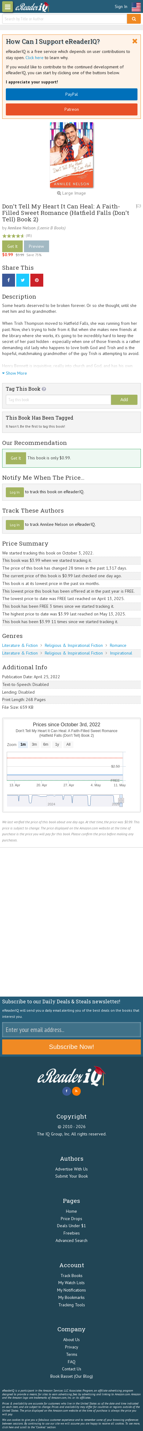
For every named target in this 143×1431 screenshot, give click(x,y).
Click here (34, 57)
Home (71, 1211)
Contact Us (71, 1369)
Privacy (71, 1347)
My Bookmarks (71, 1297)
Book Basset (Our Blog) (71, 1376)
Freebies (72, 1233)
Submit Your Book (71, 1176)
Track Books (71, 1275)
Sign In (121, 6)
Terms (71, 1354)
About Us (71, 1339)
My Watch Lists (71, 1282)
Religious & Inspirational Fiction (74, 645)
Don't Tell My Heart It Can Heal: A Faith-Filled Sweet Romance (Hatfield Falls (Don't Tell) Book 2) (65, 212)
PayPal (71, 94)
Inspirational (121, 653)
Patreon (71, 109)
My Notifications (71, 1290)
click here (8, 1427)
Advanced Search (71, 1240)
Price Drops (71, 1218)
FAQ (71, 1361)
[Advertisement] (71, 922)
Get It (12, 246)
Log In (15, 492)
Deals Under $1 (71, 1225)
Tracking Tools (71, 1305)
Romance (118, 645)
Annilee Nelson (22, 228)
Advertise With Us (71, 1169)
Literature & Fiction (20, 645)
